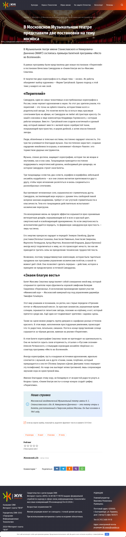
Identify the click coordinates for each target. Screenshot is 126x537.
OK (107, 534)
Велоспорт (98, 5)
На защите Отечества (82, 5)
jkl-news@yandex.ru (111, 527)
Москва (52, 435)
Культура (34, 5)
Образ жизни (65, 5)
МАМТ (41, 435)
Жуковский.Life (31, 458)
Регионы (109, 5)
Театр (62, 435)
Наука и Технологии (49, 5)
